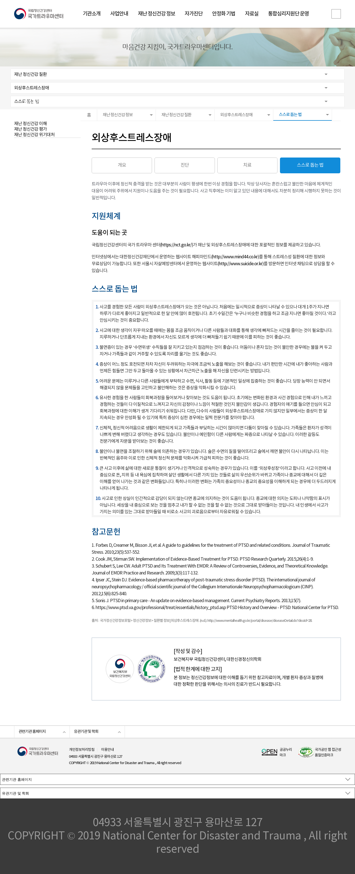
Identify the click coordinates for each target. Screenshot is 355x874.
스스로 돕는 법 (26, 101)
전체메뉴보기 (336, 14)
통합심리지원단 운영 (288, 14)
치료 (247, 165)
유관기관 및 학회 (86, 731)
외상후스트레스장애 (31, 88)
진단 (185, 165)
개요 (122, 165)
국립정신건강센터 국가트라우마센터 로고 (38, 14)
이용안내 (107, 750)
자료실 (251, 14)
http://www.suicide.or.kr (240, 263)
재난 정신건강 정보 (156, 14)
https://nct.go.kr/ (176, 245)
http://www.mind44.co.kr (235, 256)
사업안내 (119, 14)
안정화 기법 (223, 14)
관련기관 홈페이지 (32, 731)
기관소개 (92, 14)
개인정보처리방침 (81, 750)
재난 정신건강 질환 (30, 74)
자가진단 (193, 14)
